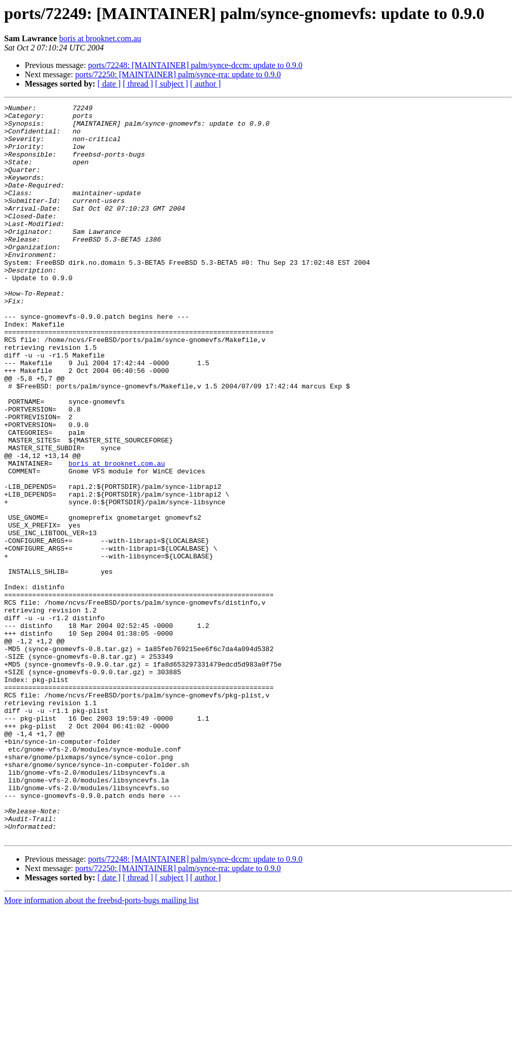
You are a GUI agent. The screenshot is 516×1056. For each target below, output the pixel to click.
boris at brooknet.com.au (100, 38)
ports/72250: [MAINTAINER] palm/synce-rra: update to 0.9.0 (178, 74)
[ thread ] (138, 83)
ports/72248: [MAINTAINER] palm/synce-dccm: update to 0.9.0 (195, 65)
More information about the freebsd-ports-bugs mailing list (101, 1047)
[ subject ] (171, 83)
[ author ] (205, 83)
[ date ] (109, 83)
